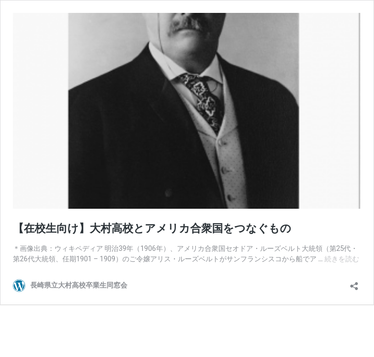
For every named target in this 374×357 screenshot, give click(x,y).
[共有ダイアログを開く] (354, 283)
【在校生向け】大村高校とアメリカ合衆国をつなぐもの (152, 228)
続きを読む (341, 259)
